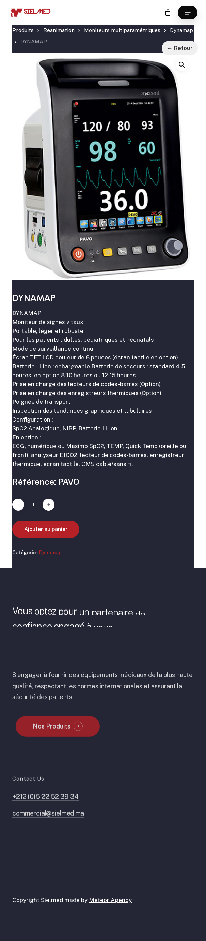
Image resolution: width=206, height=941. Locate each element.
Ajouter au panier (45, 529)
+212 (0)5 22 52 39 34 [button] (45, 811)
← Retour (180, 48)
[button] (187, 12)
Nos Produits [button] (51, 740)
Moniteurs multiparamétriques (122, 30)
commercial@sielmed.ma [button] (48, 828)
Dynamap (181, 30)
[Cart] (167, 12)
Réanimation (59, 30)
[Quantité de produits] (33, 505)
